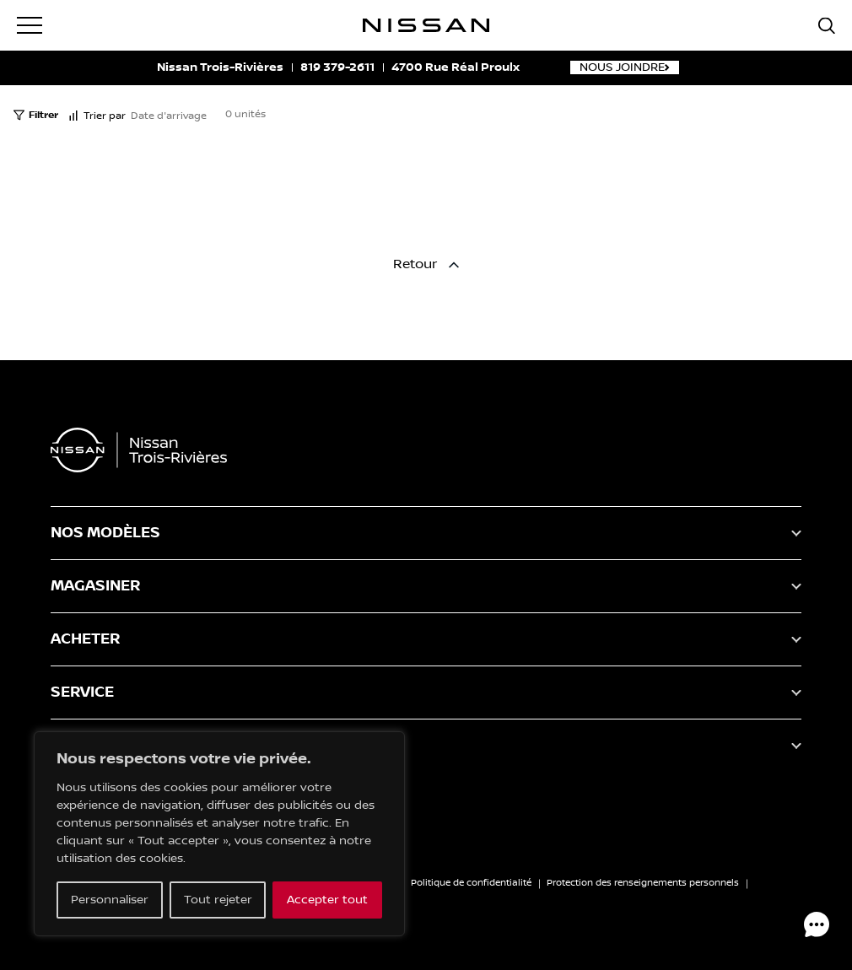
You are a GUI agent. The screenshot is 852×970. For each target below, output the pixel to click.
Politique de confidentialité (471, 882)
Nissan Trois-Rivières (220, 67)
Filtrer (35, 115)
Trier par (97, 116)
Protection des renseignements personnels (643, 882)
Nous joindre (625, 67)
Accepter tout (327, 900)
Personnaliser (109, 900)
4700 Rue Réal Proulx (455, 67)
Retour (426, 264)
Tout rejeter (218, 900)
